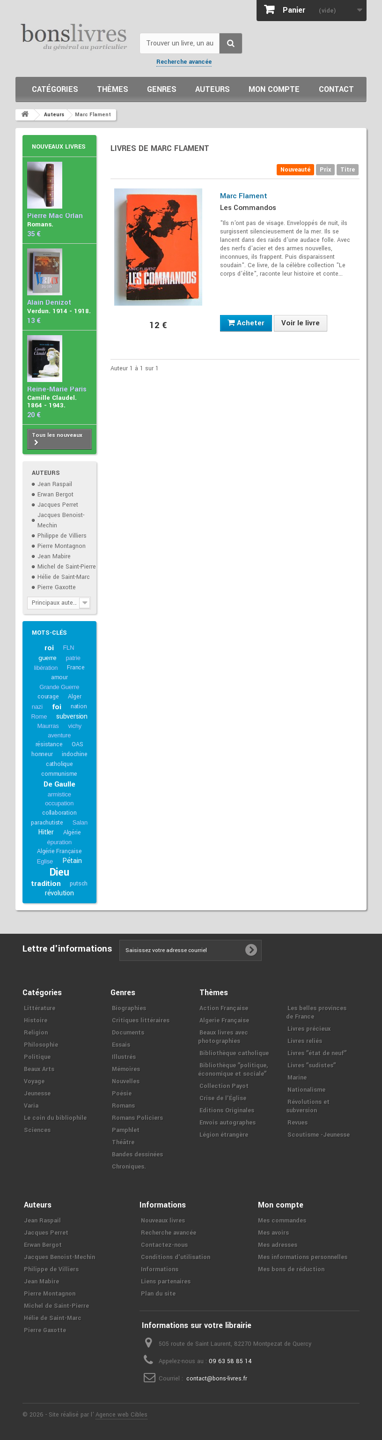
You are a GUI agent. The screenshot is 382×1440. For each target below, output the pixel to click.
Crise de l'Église (222, 1098)
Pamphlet (126, 1130)
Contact (336, 89)
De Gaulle (59, 784)
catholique (59, 764)
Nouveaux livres (59, 146)
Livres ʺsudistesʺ (311, 1065)
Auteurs (212, 89)
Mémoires (126, 1069)
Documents (128, 1032)
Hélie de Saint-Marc (63, 577)
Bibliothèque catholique (234, 1053)
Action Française (223, 1008)
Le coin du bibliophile (55, 1118)
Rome (39, 716)
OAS (77, 744)
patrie (73, 657)
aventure (59, 735)
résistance (49, 744)
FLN (68, 647)
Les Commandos (248, 207)
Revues (297, 1122)
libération (46, 667)
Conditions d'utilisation (175, 1257)
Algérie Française (59, 851)
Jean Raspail (54, 484)
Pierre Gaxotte (56, 587)
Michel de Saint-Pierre (66, 566)
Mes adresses (277, 1245)
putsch (79, 883)
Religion (36, 1032)
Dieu (59, 872)
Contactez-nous (164, 1245)
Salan (80, 822)
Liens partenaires (166, 1281)
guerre (47, 657)
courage (48, 696)
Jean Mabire (54, 556)
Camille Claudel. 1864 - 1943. (52, 401)
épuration (59, 842)
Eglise (45, 861)
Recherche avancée (184, 62)
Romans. (40, 224)
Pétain (72, 861)
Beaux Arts (39, 1069)
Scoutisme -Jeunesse (318, 1135)
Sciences (37, 1130)
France (76, 667)
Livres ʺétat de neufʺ (316, 1053)
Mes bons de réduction (291, 1269)
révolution (59, 893)
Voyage (34, 1081)
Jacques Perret (57, 505)
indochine (74, 754)
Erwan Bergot (55, 494)
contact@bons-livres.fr (216, 1378)
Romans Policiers (137, 1118)
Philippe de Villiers (62, 536)
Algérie (72, 832)
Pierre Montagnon (61, 546)
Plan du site (158, 1294)
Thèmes (112, 89)
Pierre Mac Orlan (55, 216)
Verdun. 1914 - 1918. (59, 311)
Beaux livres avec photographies (223, 1036)
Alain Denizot (49, 303)
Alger (74, 696)
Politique (37, 1057)
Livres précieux (309, 1029)
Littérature (39, 1008)
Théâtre (123, 1142)
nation (79, 706)
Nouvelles (126, 1081)
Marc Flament (243, 196)
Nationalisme (306, 1090)
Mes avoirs (273, 1233)
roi (48, 648)
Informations (159, 1269)
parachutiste (47, 822)
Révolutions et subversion (308, 1106)
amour (59, 677)
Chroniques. (129, 1166)
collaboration (59, 813)
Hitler (46, 832)
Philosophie (41, 1045)
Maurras (48, 725)
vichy (74, 725)
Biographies (129, 1008)
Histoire (35, 1020)
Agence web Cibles (121, 1414)
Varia (31, 1106)
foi (56, 707)
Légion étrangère (223, 1135)
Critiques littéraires (140, 1020)
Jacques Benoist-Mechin (59, 1257)
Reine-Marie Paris (57, 389)
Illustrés (124, 1057)
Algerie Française (224, 1020)
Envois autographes (227, 1122)
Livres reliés (304, 1041)
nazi (37, 706)
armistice (59, 794)
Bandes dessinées (137, 1154)
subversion (72, 716)
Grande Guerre (59, 686)
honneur (42, 754)
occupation (59, 803)
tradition (45, 883)
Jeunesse (37, 1093)
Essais (121, 1045)
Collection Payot (224, 1086)
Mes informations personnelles (302, 1257)
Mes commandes (282, 1220)
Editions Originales (226, 1110)
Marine (297, 1077)
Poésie (122, 1093)
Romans (123, 1106)
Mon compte (274, 89)
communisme (59, 774)
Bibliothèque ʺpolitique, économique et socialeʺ (233, 1069)
